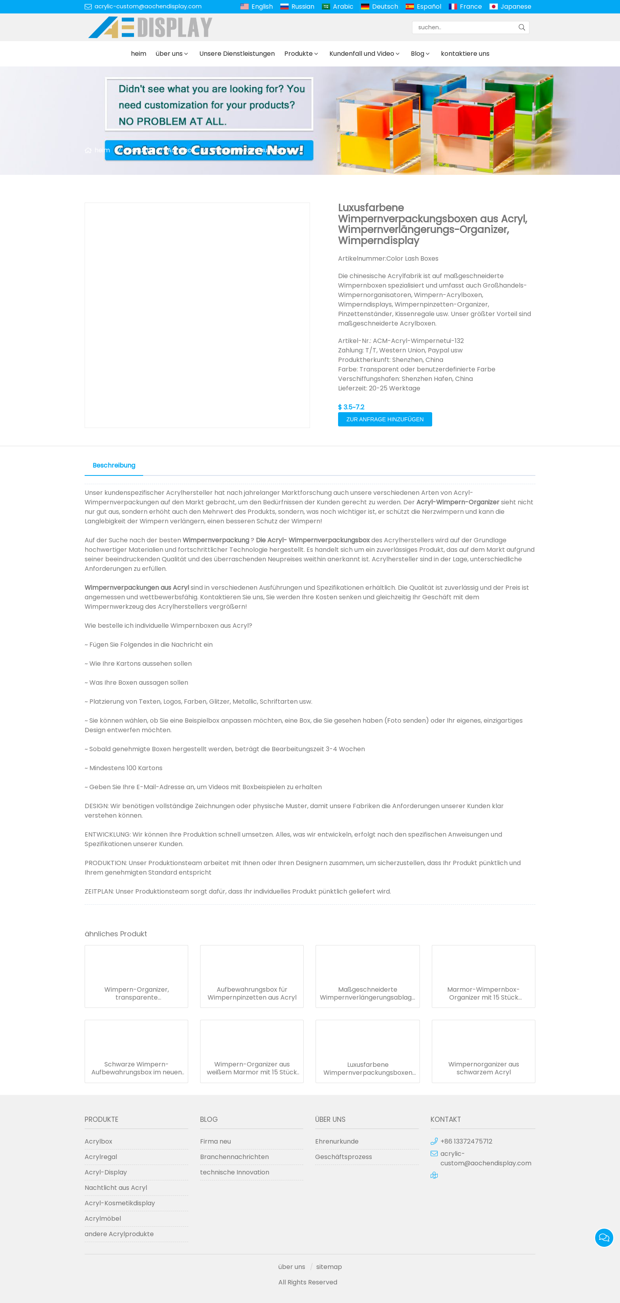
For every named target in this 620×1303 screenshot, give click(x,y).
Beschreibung (114, 465)
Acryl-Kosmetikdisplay (120, 1203)
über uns (169, 53)
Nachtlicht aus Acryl (116, 1187)
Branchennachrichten (234, 1156)
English (262, 6)
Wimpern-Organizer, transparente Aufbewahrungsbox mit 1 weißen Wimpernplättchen (137, 994)
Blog (417, 53)
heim (138, 53)
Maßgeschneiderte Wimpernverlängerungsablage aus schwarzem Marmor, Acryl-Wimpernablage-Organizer (368, 994)
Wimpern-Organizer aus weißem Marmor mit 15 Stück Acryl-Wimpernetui (252, 1068)
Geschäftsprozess (343, 1156)
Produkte (298, 53)
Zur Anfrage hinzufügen (384, 419)
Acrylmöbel (103, 1218)
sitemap (329, 1266)
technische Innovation (234, 1172)
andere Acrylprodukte (119, 1234)
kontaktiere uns (465, 53)
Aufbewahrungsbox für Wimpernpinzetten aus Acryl (252, 994)
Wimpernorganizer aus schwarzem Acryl (483, 1068)
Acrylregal (101, 1156)
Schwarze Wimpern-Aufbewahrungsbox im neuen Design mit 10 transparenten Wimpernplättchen (136, 1068)
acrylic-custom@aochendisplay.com (148, 6)
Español (429, 6)
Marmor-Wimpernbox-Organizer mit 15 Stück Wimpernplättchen (483, 994)
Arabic (343, 6)
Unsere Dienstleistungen (237, 53)
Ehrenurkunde (337, 1141)
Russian (302, 6)
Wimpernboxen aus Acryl (249, 150)
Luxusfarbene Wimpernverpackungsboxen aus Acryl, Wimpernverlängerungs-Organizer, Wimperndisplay (367, 1069)
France (471, 6)
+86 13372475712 (466, 1141)
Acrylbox (181, 150)
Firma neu (215, 1141)
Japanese (516, 6)
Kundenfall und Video (361, 53)
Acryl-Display (106, 1172)
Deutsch (385, 6)
